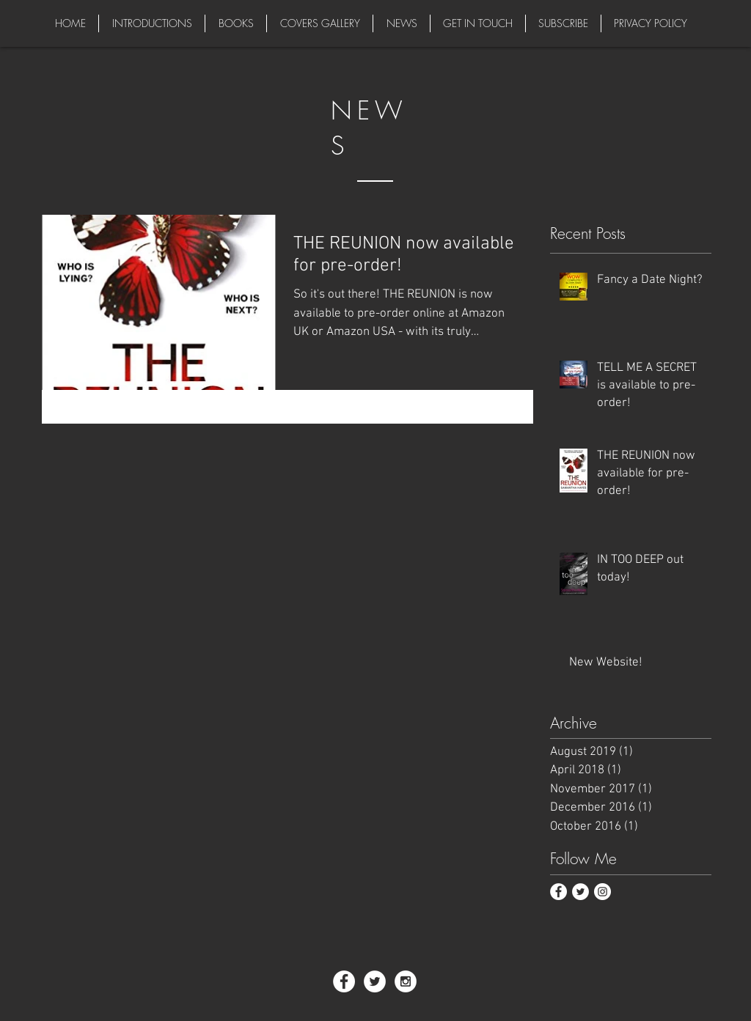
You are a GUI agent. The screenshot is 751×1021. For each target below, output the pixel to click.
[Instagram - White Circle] (406, 981)
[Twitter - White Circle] (580, 891)
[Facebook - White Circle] (558, 891)
